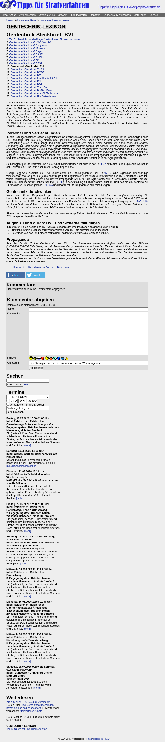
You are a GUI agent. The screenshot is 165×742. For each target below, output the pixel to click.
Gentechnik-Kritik (27, 20)
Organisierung (47, 14)
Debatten (95, 14)
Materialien (140, 14)
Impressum (98, 739)
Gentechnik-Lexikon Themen (54, 20)
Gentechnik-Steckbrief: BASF (25, 54)
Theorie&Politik (78, 14)
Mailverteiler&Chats (31, 710)
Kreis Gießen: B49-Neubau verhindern (28, 701)
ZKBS (107, 173)
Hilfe (26, 384)
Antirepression (27, 14)
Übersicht (18, 267)
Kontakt (88, 739)
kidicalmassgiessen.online (21, 465)
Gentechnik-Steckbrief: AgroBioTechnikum (34, 93)
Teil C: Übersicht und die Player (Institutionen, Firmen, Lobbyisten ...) (47, 39)
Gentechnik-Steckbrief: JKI (24, 60)
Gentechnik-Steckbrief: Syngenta (28, 45)
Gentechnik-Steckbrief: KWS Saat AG (30, 42)
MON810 (142, 201)
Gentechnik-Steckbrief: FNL (26, 81)
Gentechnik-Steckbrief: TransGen (30, 87)
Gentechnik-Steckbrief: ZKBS (27, 69)
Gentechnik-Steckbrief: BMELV (26, 57)
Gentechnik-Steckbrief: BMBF (27, 72)
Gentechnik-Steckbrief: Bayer (25, 51)
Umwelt (62, 14)
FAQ (107, 739)
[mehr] (27, 445)
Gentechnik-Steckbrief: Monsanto (28, 48)
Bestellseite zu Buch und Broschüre (48, 267)
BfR (61, 182)
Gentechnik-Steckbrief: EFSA (25, 63)
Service (153, 14)
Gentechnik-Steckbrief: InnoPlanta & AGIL (34, 78)
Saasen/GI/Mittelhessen (117, 14)
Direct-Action (9, 14)
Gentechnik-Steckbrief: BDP (27, 84)
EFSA (102, 164)
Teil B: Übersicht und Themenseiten (26, 728)
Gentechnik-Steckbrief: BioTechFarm (31, 90)
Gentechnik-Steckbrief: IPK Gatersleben (33, 96)
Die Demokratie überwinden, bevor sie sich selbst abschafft (30, 706)
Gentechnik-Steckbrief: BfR (26, 75)
